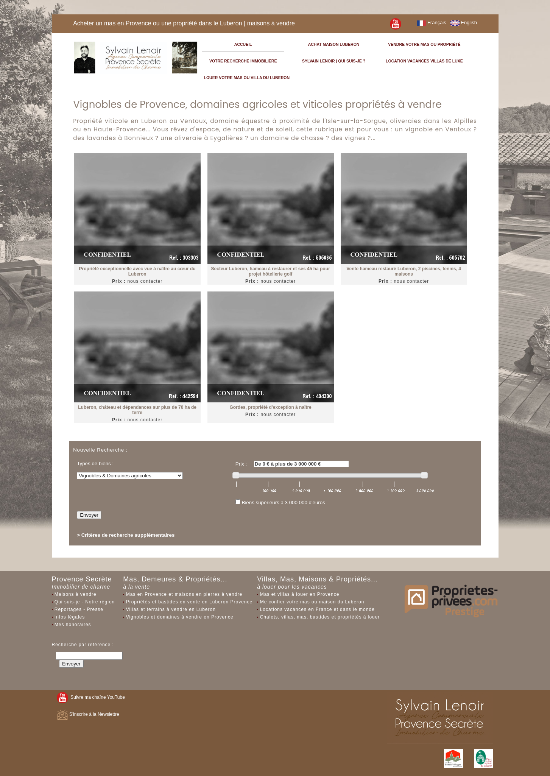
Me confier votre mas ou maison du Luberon (312, 602)
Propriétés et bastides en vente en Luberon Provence (189, 602)
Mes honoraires (73, 624)
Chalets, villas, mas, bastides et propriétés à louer (320, 617)
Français (431, 22)
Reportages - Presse (79, 609)
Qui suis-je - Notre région (85, 602)
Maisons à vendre (76, 594)
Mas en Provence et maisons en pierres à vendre (184, 594)
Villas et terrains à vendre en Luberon (171, 609)
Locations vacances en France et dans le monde (317, 609)
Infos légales (70, 617)
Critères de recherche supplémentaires (128, 535)
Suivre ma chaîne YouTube (91, 697)
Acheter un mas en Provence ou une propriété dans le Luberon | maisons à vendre (184, 23)
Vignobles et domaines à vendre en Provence (180, 617)
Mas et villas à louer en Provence (300, 594)
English (463, 22)
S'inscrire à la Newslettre (88, 714)
